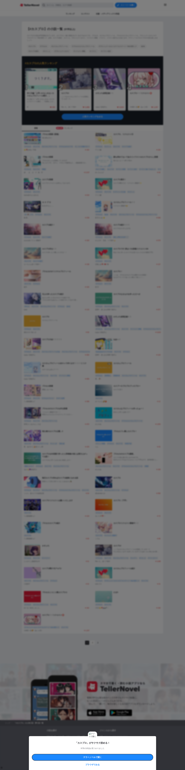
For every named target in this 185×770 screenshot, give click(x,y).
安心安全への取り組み (100, 752)
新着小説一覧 (51, 736)
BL (101, 745)
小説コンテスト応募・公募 (75, 736)
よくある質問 (130, 752)
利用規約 (54, 752)
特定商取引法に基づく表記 (116, 752)
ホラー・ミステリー (128, 741)
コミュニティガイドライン (83, 752)
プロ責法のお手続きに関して (90, 755)
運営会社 (118, 755)
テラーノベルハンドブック (66, 752)
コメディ (113, 745)
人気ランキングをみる (92, 116)
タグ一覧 (61, 736)
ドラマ (106, 745)
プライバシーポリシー (107, 755)
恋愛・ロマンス (105, 736)
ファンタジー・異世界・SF (109, 741)
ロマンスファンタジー (120, 736)
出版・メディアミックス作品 (57, 741)
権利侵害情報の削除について (72, 755)
